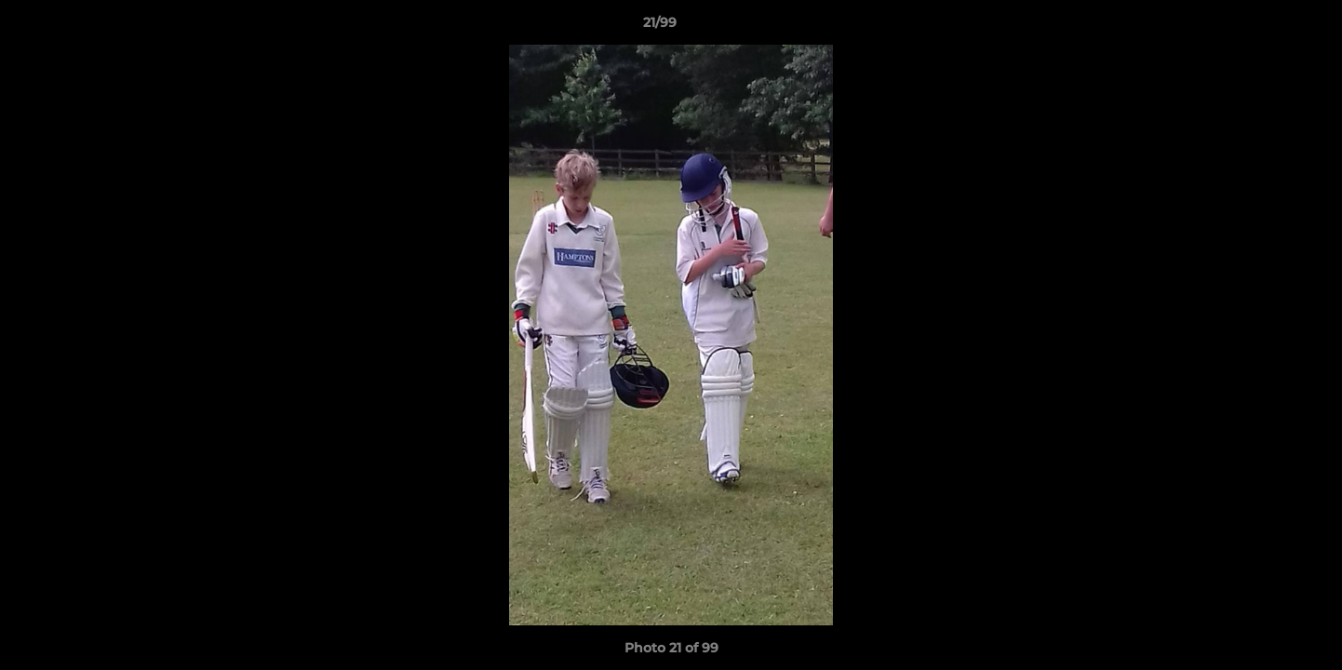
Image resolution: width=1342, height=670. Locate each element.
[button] (1264, 27)
